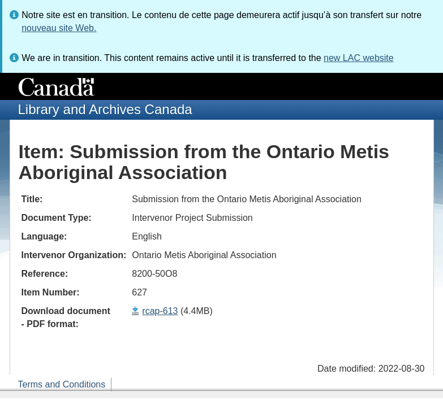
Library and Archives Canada (105, 109)
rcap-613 (160, 311)
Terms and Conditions (62, 384)
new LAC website (359, 58)
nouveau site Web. (58, 28)
